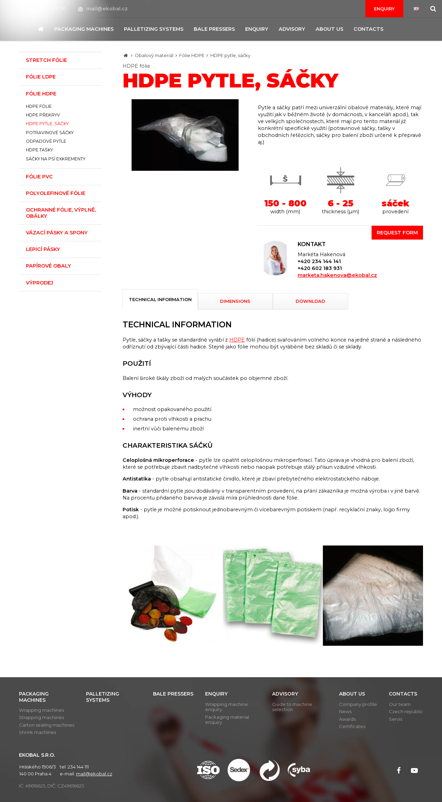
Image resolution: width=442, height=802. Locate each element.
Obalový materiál (154, 55)
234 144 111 (49, 9)
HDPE (237, 340)
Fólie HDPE (191, 55)
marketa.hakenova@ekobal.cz (337, 275)
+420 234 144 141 (319, 261)
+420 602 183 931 (320, 268)
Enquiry (384, 8)
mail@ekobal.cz (103, 9)
